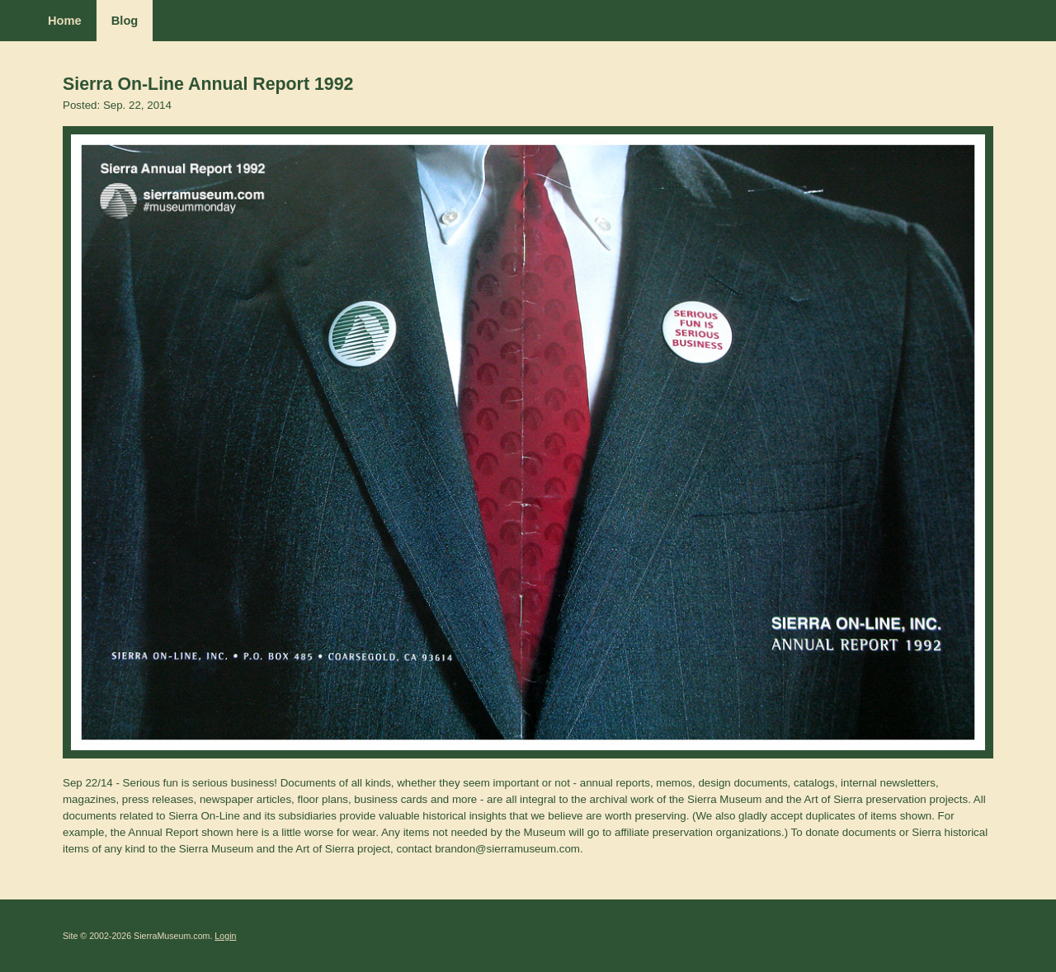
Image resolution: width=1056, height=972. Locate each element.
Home (65, 20)
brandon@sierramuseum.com (507, 849)
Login (225, 936)
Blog (125, 20)
